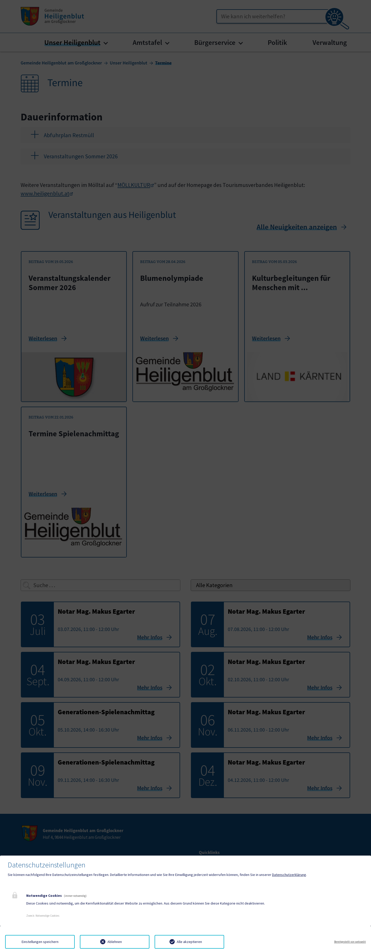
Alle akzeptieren (189, 941)
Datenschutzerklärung (289, 874)
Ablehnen (114, 941)
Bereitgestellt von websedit (350, 941)
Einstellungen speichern (40, 941)
